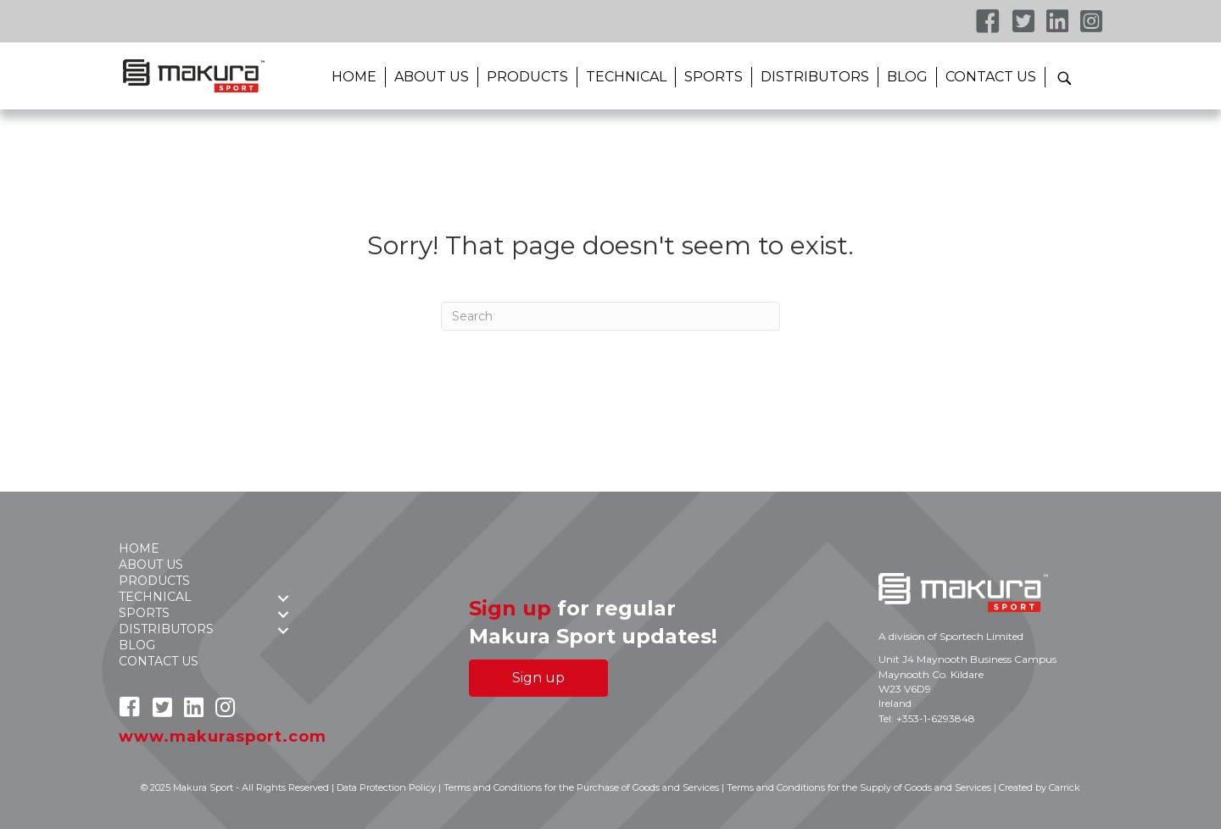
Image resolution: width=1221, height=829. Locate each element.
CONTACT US (990, 77)
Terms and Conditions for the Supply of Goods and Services (859, 787)
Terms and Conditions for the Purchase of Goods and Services (581, 787)
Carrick (1064, 787)
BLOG (907, 77)
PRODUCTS (527, 77)
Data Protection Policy (386, 787)
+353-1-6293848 (935, 718)
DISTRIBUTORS (815, 77)
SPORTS (713, 77)
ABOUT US (431, 77)
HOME (354, 77)
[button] (1063, 77)
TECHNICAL (626, 77)
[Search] (610, 316)
